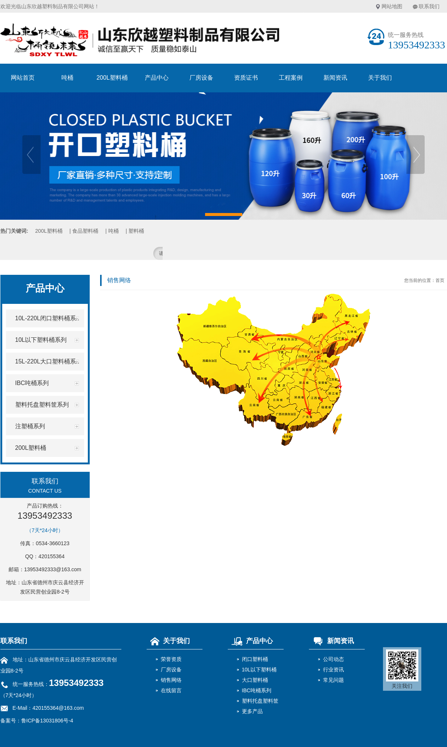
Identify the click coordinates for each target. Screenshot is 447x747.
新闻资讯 (335, 77)
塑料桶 (136, 231)
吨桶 (67, 77)
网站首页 (23, 77)
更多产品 (252, 711)
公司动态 (333, 659)
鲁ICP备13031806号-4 (47, 721)
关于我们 (380, 77)
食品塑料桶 (85, 231)
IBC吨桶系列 (256, 690)
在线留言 (171, 690)
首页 (439, 280)
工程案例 (291, 77)
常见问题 (333, 680)
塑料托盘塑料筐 (260, 701)
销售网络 (171, 680)
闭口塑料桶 (255, 659)
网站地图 (391, 6)
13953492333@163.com (53, 569)
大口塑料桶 (255, 680)
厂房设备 (201, 77)
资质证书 (246, 77)
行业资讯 (333, 670)
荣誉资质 (171, 659)
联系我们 (429, 6)
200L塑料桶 (112, 77)
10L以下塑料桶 (259, 670)
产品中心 (157, 77)
